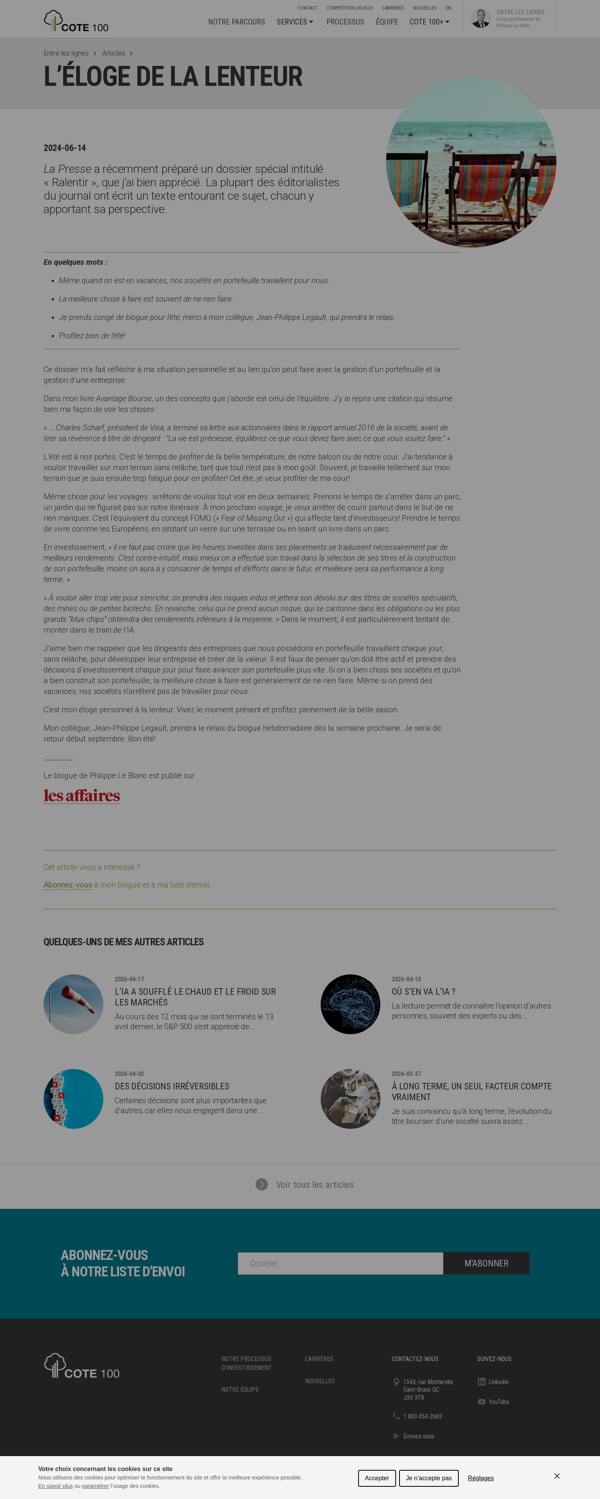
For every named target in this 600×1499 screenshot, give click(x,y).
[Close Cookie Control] (557, 1476)
